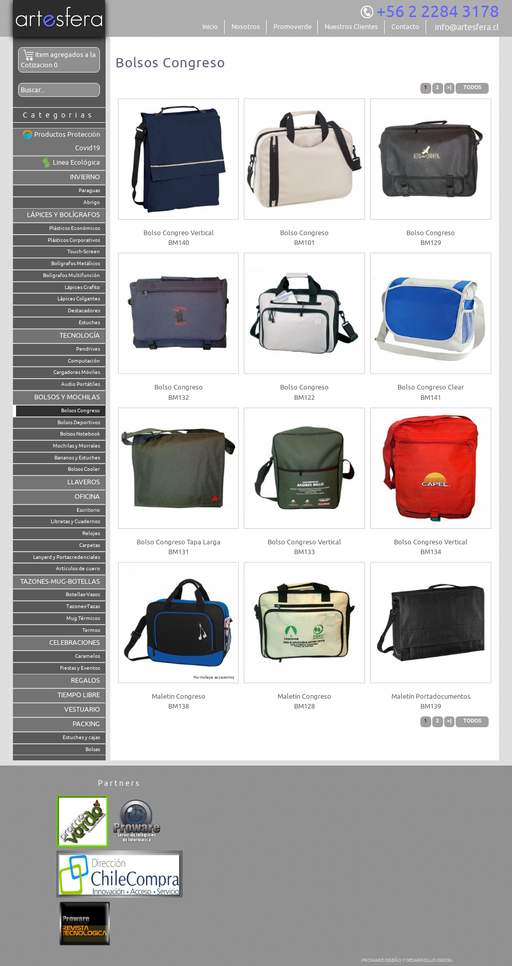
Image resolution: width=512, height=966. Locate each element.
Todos (472, 87)
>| (449, 87)
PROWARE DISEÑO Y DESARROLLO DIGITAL (407, 960)
